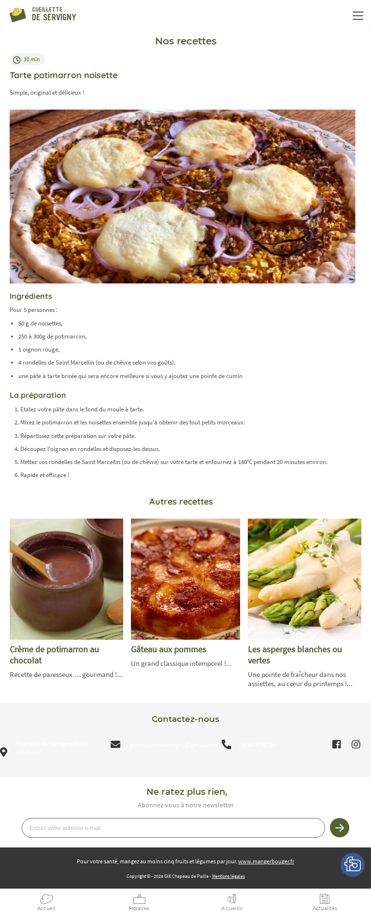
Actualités (325, 908)
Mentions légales (228, 876)
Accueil (46, 908)
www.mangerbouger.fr (266, 861)
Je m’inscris (339, 827)
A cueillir (232, 908)
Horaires (139, 908)
